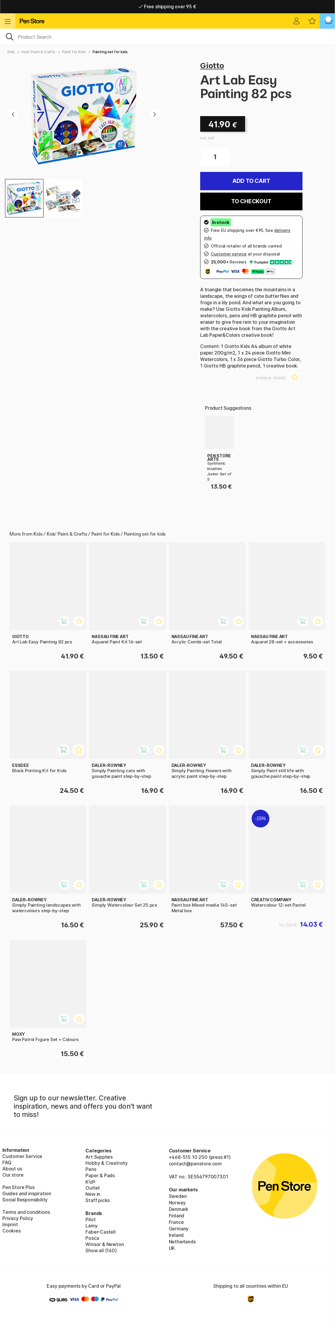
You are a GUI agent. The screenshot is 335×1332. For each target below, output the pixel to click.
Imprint (10, 1224)
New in (92, 1194)
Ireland (176, 1235)
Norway (177, 1203)
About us (12, 1169)
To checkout (251, 201)
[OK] (167, 36)
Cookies (11, 1231)
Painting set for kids (110, 52)
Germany (179, 1229)
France (176, 1222)
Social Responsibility (25, 1200)
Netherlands (182, 1242)
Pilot (90, 1219)
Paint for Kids (74, 52)
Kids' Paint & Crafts (38, 52)
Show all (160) (101, 1250)
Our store (12, 1175)
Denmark (179, 1209)
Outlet (92, 1188)
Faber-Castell (100, 1232)
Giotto (212, 65)
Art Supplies (99, 1157)
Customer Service (22, 1156)
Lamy (91, 1226)
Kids (11, 52)
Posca (92, 1238)
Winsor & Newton (104, 1244)
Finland (177, 1216)
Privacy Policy (17, 1218)
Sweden (178, 1196)
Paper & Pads (100, 1175)
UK (172, 1248)
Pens (90, 1169)
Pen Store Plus (18, 1187)
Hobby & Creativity (106, 1163)
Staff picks (97, 1200)
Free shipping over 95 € (167, 6)
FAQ (6, 1162)
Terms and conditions (26, 1212)
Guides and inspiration (26, 1193)
